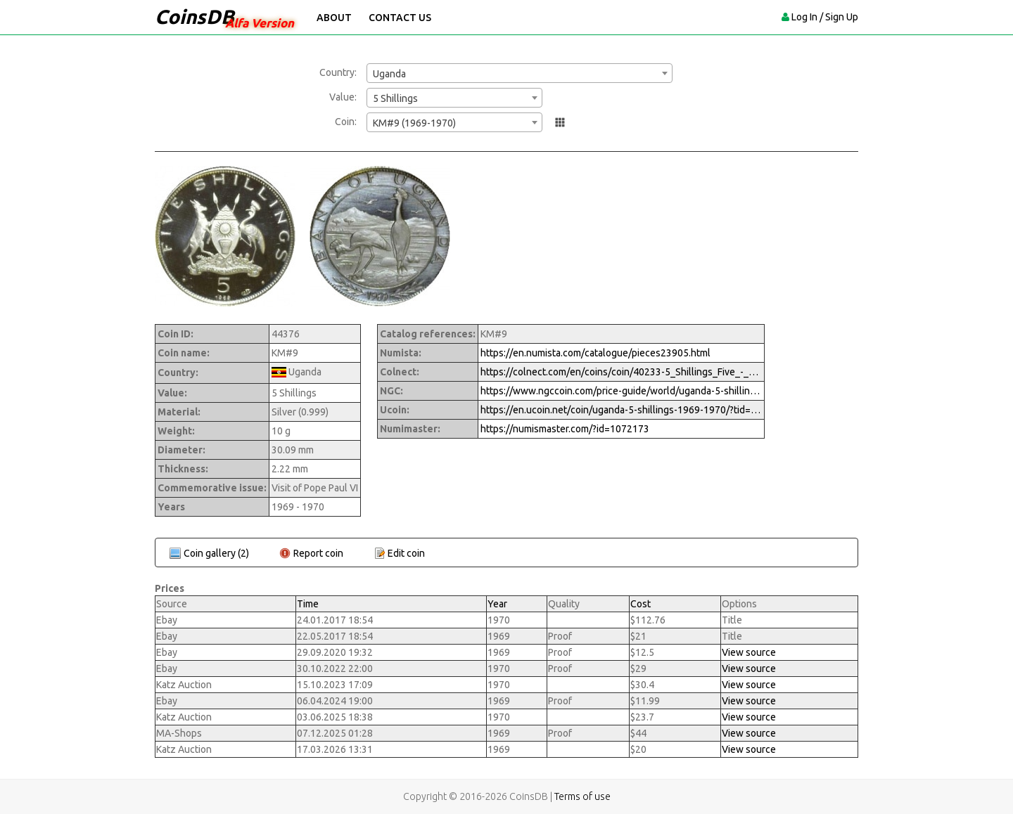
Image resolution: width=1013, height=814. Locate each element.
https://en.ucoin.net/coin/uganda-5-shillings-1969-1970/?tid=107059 (621, 409)
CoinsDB (194, 16)
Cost (640, 603)
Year (497, 603)
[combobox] (520, 73)
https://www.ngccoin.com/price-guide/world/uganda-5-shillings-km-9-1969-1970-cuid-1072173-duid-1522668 (621, 390)
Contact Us (400, 17)
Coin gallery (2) (216, 553)
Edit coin (406, 553)
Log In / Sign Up (824, 16)
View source (749, 652)
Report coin (318, 553)
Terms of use (582, 796)
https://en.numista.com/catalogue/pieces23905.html (595, 352)
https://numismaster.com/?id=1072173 (564, 428)
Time (308, 603)
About (334, 17)
